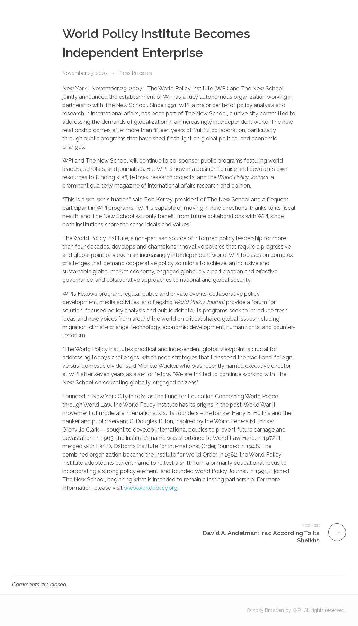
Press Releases (135, 73)
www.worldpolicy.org (150, 488)
